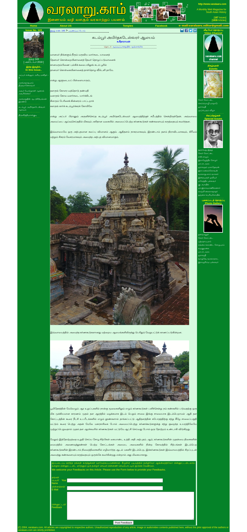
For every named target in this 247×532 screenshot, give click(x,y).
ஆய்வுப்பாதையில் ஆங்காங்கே (127, 46)
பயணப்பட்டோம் (77, 30)
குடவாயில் (203, 184)
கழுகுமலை (203, 248)
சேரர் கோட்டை (205, 100)
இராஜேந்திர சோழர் (207, 160)
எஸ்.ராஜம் (203, 157)
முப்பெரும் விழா (206, 110)
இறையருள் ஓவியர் (207, 177)
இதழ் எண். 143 (57, 30)
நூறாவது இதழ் (205, 150)
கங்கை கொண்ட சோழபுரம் (211, 245)
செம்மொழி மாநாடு (207, 103)
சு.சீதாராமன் (123, 41)
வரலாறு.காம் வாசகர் (208, 174)
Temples (128, 25)
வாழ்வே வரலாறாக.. (208, 259)
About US (66, 25)
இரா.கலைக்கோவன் (208, 170)
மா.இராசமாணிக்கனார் (209, 188)
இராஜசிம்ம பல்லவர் (208, 262)
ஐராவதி (202, 107)
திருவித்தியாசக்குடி (28, 115)
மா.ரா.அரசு (203, 163)
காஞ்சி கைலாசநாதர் (208, 191)
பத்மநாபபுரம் (204, 241)
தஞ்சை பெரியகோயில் (209, 195)
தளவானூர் (203, 234)
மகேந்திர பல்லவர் (207, 181)
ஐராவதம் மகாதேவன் (208, 167)
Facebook (161, 25)
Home (33, 25)
